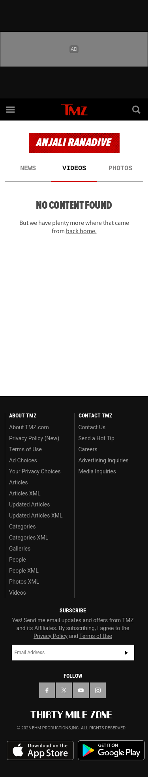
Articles (18, 482)
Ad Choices (23, 460)
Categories (22, 526)
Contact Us (92, 427)
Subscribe (126, 652)
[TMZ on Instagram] (98, 690)
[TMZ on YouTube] (81, 690)
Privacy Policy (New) (34, 438)
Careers (88, 449)
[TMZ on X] (64, 690)
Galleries (19, 548)
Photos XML (24, 582)
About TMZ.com (29, 427)
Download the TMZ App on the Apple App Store (40, 750)
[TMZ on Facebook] (47, 690)
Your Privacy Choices (35, 471)
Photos (120, 168)
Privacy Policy (50, 636)
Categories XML (28, 537)
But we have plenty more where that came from (74, 227)
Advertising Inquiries (104, 460)
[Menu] (11, 109)
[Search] (137, 109)
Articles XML (25, 493)
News (28, 168)
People (17, 559)
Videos (74, 168)
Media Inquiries (97, 471)
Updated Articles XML (35, 515)
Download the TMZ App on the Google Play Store (111, 750)
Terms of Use (25, 449)
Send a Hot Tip (96, 438)
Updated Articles (29, 504)
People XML (24, 570)
